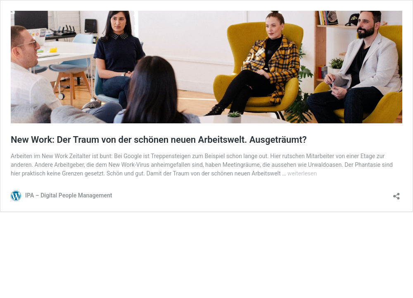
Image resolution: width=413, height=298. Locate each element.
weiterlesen (302, 173)
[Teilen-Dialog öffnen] (396, 193)
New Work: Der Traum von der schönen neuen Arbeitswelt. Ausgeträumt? (159, 140)
